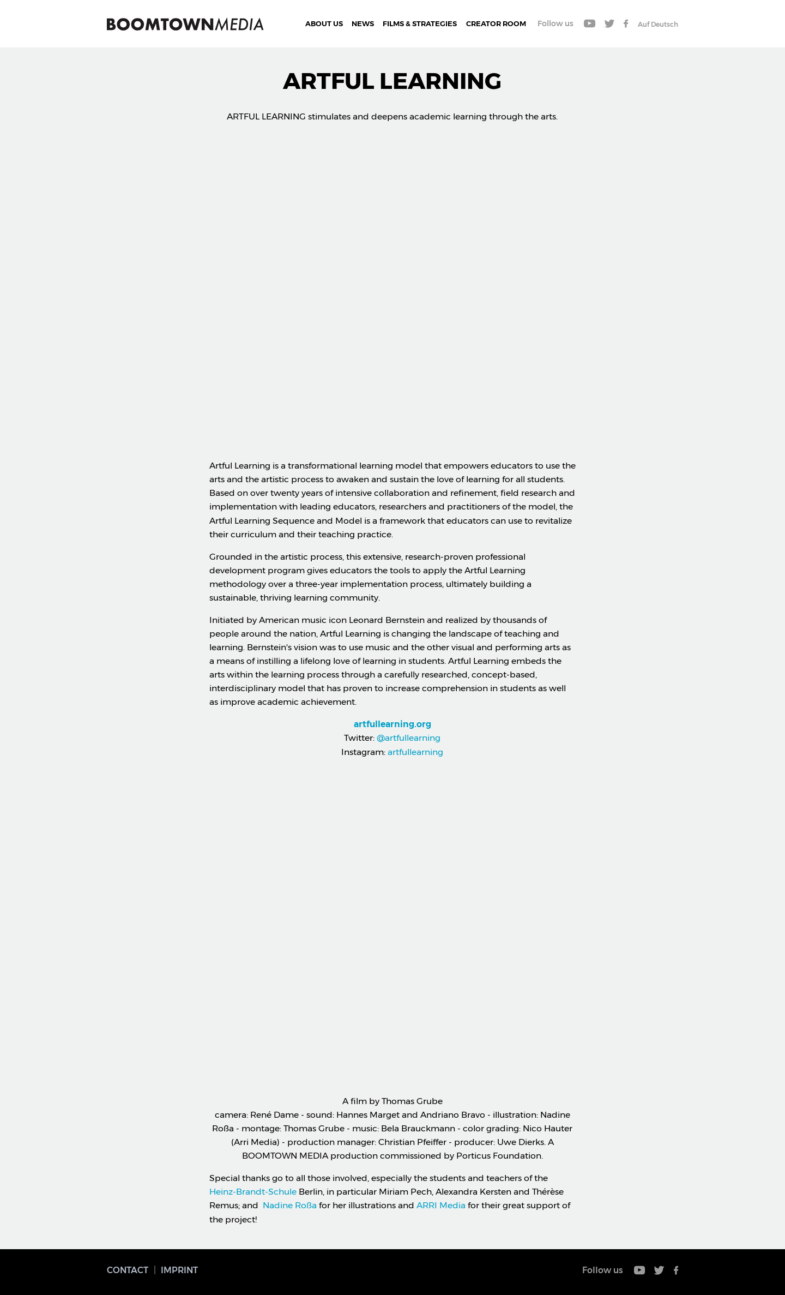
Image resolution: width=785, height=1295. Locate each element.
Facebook (625, 23)
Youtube (590, 23)
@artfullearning (407, 738)
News (363, 23)
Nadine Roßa (290, 1205)
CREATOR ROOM (496, 23)
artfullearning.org (392, 724)
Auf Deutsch (658, 24)
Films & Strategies (420, 23)
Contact (127, 1270)
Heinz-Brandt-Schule (253, 1191)
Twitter (610, 23)
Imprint (179, 1270)
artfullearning (415, 752)
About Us (324, 23)
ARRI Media (441, 1205)
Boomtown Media (185, 24)
